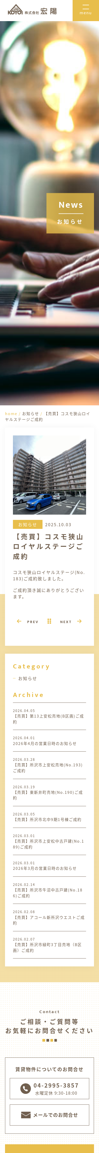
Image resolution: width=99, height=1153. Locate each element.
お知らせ (27, 678)
